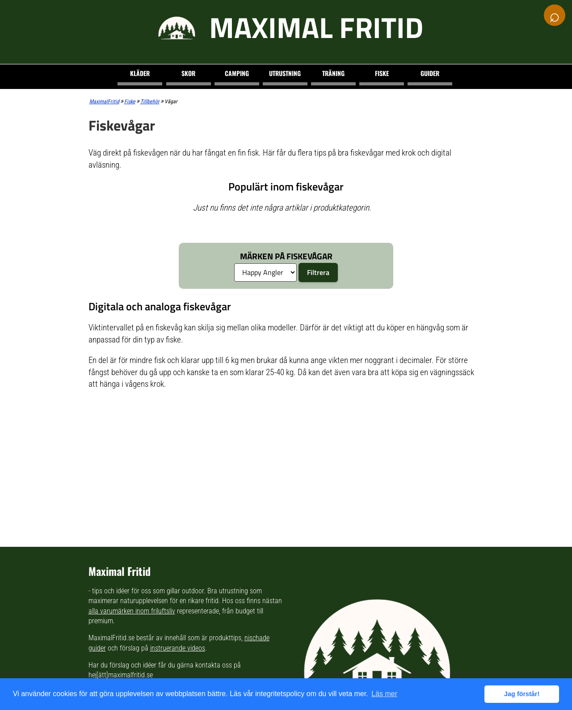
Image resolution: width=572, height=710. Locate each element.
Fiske (382, 73)
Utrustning (285, 73)
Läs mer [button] (384, 693)
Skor (188, 73)
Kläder (140, 73)
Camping (237, 73)
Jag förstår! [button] (521, 693)
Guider (430, 73)
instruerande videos (177, 648)
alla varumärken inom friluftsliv (131, 611)
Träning (333, 73)
